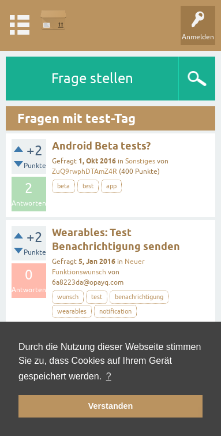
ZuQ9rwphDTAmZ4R (84, 171)
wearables (72, 311)
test (88, 185)
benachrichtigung (139, 296)
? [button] (108, 376)
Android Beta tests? (101, 146)
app (111, 185)
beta (63, 185)
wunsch (67, 296)
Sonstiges (140, 161)
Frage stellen (92, 78)
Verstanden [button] (110, 406)
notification (115, 311)
